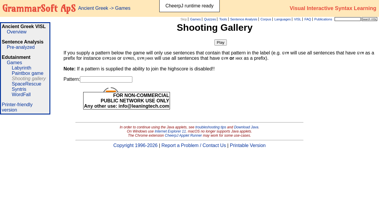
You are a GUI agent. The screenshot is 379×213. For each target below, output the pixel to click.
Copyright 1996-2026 (135, 145)
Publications (323, 19)
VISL (297, 19)
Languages (282, 19)
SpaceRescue (26, 83)
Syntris (19, 89)
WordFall (21, 94)
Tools (223, 19)
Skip (183, 19)
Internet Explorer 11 (170, 131)
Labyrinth (21, 67)
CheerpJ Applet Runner (183, 135)
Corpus (266, 19)
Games (195, 19)
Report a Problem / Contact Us (193, 145)
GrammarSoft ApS (39, 8)
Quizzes (210, 19)
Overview (17, 31)
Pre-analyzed (21, 47)
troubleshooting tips (210, 127)
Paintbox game (28, 73)
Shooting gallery (29, 78)
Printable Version (248, 145)
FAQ (307, 19)
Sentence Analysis (243, 19)
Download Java (246, 127)
